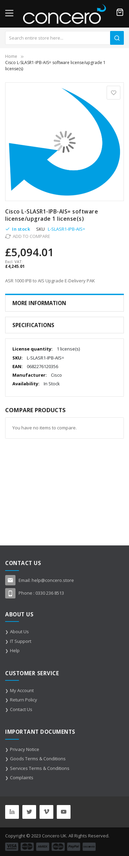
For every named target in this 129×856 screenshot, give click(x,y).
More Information (39, 303)
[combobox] (64, 38)
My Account (22, 690)
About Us (19, 631)
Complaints (21, 777)
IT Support (20, 641)
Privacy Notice (24, 749)
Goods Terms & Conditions (38, 758)
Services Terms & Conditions (39, 768)
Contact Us (21, 709)
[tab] (64, 303)
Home (11, 56)
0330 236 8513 (49, 593)
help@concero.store (53, 580)
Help (15, 650)
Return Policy (23, 700)
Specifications (33, 325)
